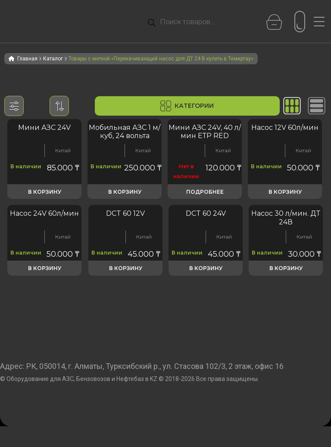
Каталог (53, 59)
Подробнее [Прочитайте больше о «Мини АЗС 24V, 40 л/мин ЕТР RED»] (205, 192)
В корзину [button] (44, 192)
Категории (187, 106)
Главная (27, 59)
